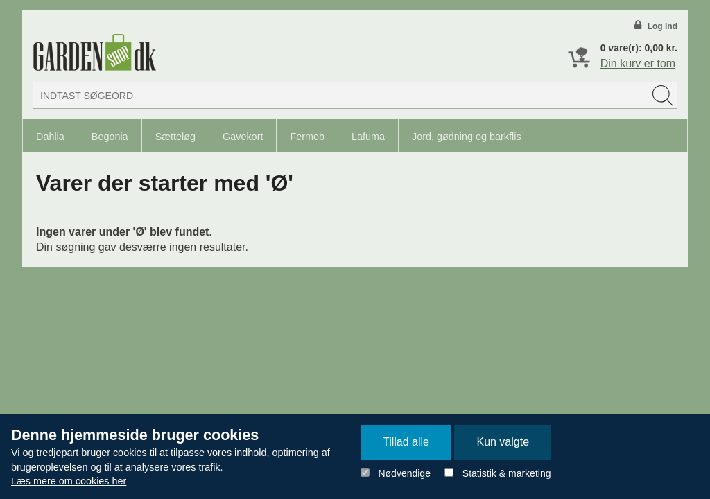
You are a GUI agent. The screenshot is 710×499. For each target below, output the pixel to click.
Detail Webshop (94, 52)
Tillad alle (406, 442)
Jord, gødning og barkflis (466, 136)
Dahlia (50, 136)
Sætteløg (175, 136)
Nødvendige (404, 473)
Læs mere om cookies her (68, 481)
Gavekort (243, 136)
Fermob (307, 136)
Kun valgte (502, 442)
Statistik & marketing (506, 473)
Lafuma (368, 136)
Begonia (110, 136)
